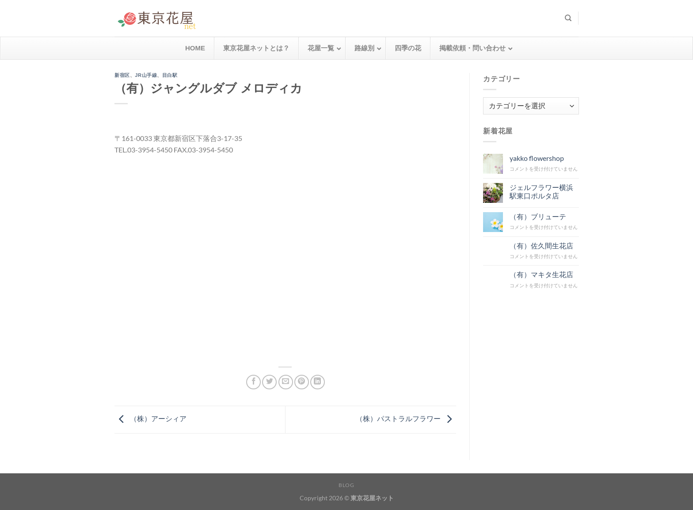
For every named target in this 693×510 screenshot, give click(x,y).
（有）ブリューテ (537, 216)
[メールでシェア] (285, 382)
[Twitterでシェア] (269, 382)
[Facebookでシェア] (253, 382)
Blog (346, 485)
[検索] (568, 18)
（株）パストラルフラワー (406, 418)
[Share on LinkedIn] (317, 382)
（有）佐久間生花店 (541, 245)
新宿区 (122, 75)
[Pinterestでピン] (301, 382)
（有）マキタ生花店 (541, 274)
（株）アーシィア (150, 418)
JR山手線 (146, 75)
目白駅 (170, 75)
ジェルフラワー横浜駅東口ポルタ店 (541, 191)
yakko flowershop (536, 158)
